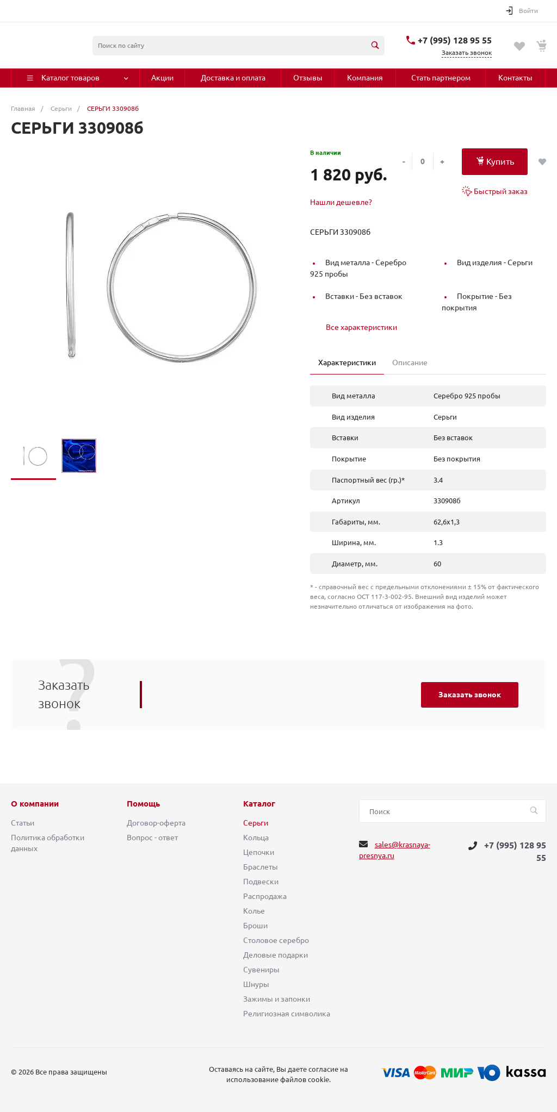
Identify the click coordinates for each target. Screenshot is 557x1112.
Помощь (143, 803)
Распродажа (265, 896)
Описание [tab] (410, 362)
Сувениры (261, 969)
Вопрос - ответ (152, 837)
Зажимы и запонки (276, 999)
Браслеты (260, 867)
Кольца (256, 837)
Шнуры (256, 984)
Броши (255, 925)
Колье (254, 911)
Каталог (259, 803)
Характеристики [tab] (347, 362)
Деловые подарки (275, 955)
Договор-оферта (156, 823)
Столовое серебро (276, 940)
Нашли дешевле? (341, 202)
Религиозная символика (286, 1013)
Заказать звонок (469, 694)
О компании (35, 803)
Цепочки (258, 852)
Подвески (260, 881)
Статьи (22, 823)
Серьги (255, 823)
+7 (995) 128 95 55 (455, 40)
